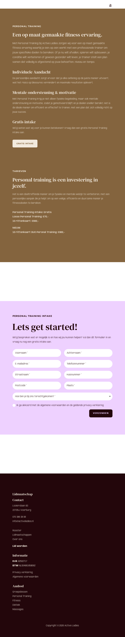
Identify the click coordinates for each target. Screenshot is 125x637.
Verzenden (101, 413)
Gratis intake (25, 143)
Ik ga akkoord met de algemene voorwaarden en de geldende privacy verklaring (58, 405)
